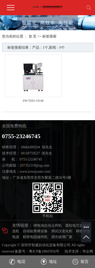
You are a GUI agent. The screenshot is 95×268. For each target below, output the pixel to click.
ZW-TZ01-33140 (33, 100)
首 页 (33, 36)
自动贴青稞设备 (35, 231)
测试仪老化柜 (61, 231)
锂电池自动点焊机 (47, 225)
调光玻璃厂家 (61, 237)
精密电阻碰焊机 (35, 237)
